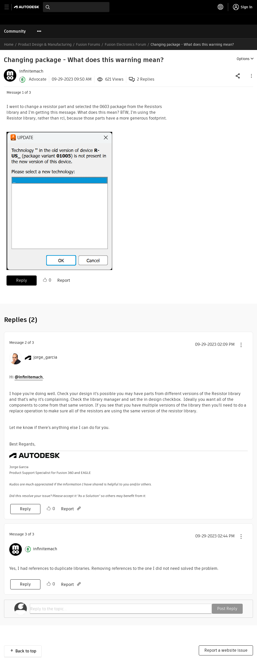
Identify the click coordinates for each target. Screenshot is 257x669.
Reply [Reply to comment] (25, 509)
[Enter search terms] (76, 7)
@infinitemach (29, 377)
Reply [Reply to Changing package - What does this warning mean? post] (21, 280)
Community (15, 31)
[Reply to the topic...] (121, 609)
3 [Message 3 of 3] (26, 534)
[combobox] (76, 7)
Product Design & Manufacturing (45, 44)
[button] (251, 75)
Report (63, 280)
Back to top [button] (25, 651)
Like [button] (45, 280)
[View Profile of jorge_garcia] (45, 357)
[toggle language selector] (220, 7)
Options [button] (243, 58)
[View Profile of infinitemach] (31, 71)
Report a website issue (225, 650)
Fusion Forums (88, 44)
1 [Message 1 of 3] (23, 92)
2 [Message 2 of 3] (26, 342)
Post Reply (227, 608)
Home (9, 44)
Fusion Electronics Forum (125, 44)
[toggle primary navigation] (9, 7)
